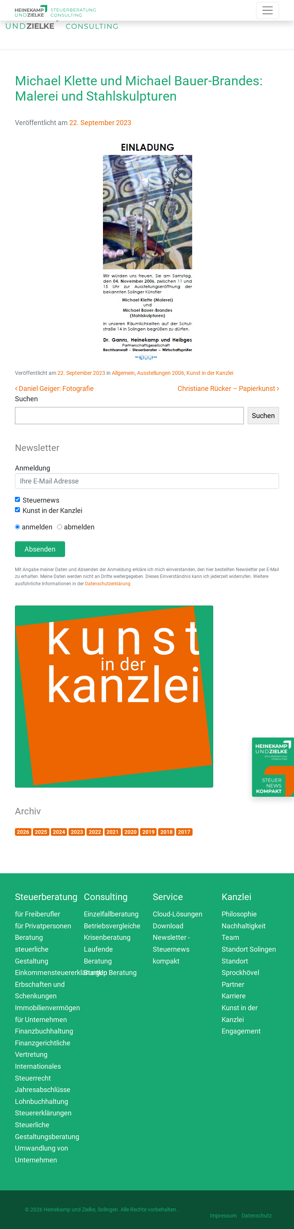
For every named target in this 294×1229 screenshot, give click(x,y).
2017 (184, 832)
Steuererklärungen (43, 1113)
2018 (166, 832)
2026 (23, 832)
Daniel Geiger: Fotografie (54, 388)
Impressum (223, 1216)
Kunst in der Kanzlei (209, 373)
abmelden (79, 527)
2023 (77, 832)
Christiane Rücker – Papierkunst (228, 388)
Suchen (26, 399)
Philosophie (239, 914)
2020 (130, 832)
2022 (95, 832)
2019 (148, 832)
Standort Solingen (249, 949)
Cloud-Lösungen (178, 914)
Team (230, 937)
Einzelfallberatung (111, 914)
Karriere (234, 996)
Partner (233, 984)
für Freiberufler (37, 914)
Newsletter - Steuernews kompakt (171, 949)
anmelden (37, 527)
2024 (59, 832)
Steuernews (41, 500)
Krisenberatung (107, 937)
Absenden (40, 549)
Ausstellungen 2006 (160, 373)
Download (168, 926)
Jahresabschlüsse (42, 1090)
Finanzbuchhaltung (44, 1031)
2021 (112, 832)
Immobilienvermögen (47, 1008)
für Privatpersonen (43, 926)
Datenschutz (257, 1216)
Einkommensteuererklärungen (61, 973)
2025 (41, 832)
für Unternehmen (41, 1020)
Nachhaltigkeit (244, 926)
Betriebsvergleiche (112, 926)
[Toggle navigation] (170, 27)
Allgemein (123, 373)
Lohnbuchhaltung (41, 1101)
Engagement (241, 1031)
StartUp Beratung (110, 973)
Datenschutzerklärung (108, 583)
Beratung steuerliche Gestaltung (32, 949)
